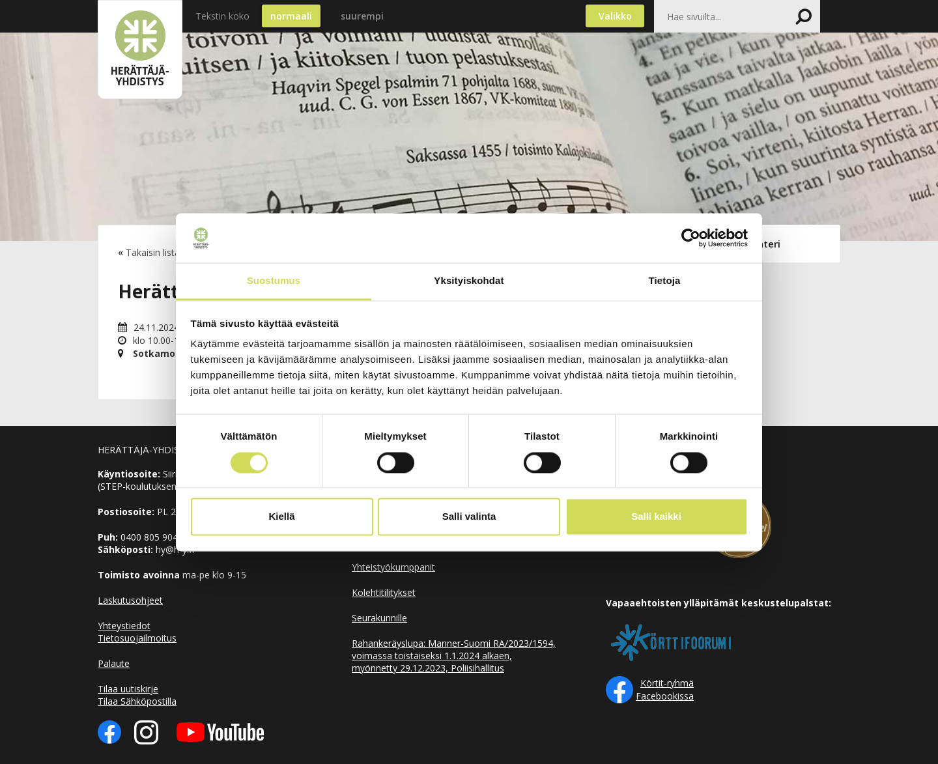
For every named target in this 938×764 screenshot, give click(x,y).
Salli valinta (469, 516)
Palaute (114, 663)
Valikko (615, 16)
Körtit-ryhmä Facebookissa (665, 689)
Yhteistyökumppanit (393, 567)
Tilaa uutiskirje (128, 689)
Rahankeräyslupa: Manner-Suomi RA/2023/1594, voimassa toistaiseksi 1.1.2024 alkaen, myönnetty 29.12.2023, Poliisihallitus (454, 655)
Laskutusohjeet (130, 600)
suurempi (362, 16)
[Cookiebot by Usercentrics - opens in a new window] (691, 238)
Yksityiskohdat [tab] (469, 281)
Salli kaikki (656, 516)
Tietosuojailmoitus (137, 638)
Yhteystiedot (124, 625)
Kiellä (281, 516)
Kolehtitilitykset (384, 592)
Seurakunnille (379, 618)
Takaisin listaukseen (168, 252)
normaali (291, 16)
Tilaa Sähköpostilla (137, 701)
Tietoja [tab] (665, 281)
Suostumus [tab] (274, 281)
